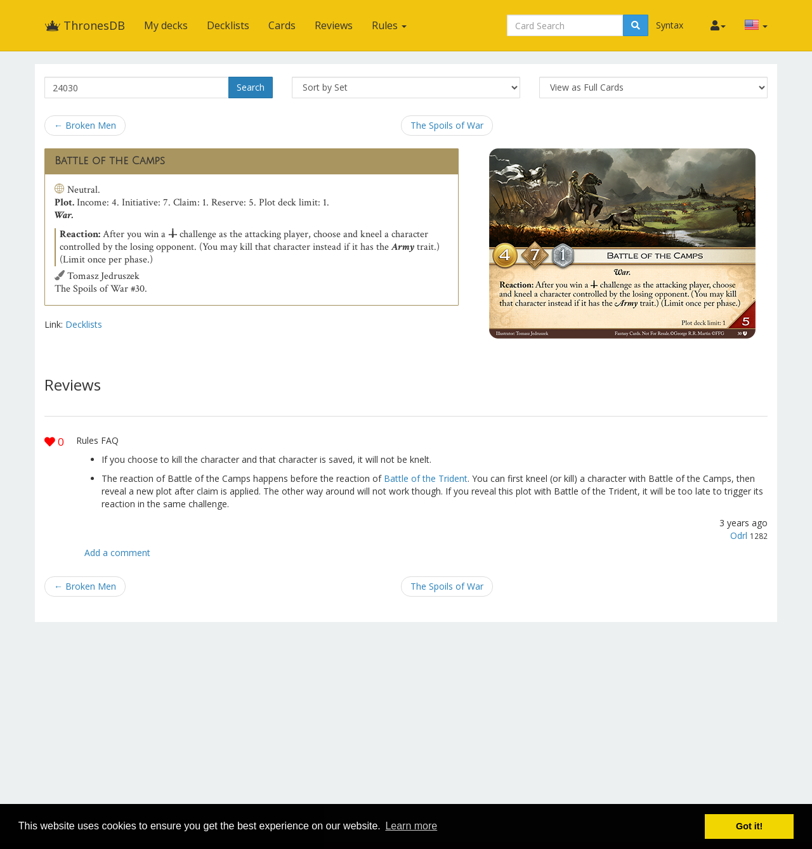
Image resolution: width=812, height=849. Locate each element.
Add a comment (117, 553)
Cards (282, 25)
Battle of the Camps (110, 161)
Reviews (334, 25)
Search (251, 87)
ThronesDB (84, 25)
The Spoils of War (446, 125)
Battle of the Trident (426, 478)
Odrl (738, 535)
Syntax (669, 25)
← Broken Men (85, 125)
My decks (166, 25)
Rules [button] (389, 25)
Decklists (228, 25)
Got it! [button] (749, 826)
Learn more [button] (411, 825)
